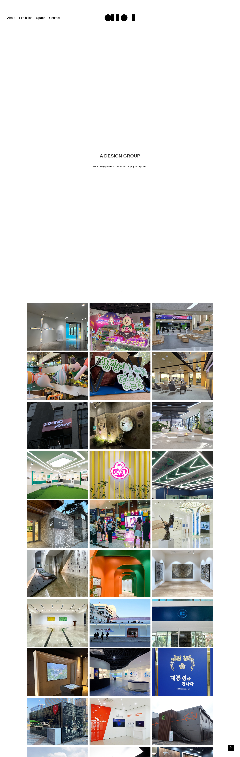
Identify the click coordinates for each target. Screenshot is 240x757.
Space (40, 18)
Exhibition (25, 18)
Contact (54, 18)
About (11, 18)
